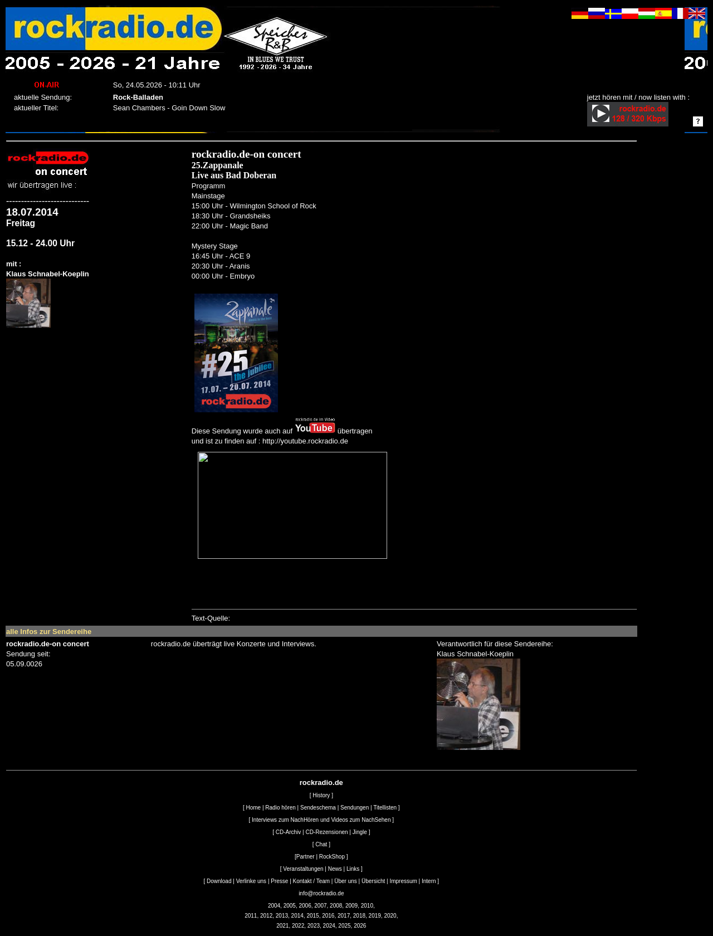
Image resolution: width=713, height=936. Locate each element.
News (335, 869)
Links (352, 869)
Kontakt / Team (311, 881)
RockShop (332, 857)
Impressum (403, 881)
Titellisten (385, 808)
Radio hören (280, 808)
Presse (279, 881)
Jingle (360, 832)
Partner (305, 857)
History (321, 795)
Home (253, 808)
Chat (321, 844)
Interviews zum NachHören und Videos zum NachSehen (321, 820)
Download (219, 881)
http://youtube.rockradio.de (305, 441)
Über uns (345, 881)
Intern (429, 881)
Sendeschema (318, 808)
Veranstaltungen (303, 869)
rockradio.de (321, 782)
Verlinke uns (251, 881)
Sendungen (354, 808)
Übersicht (373, 881)
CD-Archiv (288, 832)
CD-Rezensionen (326, 832)
